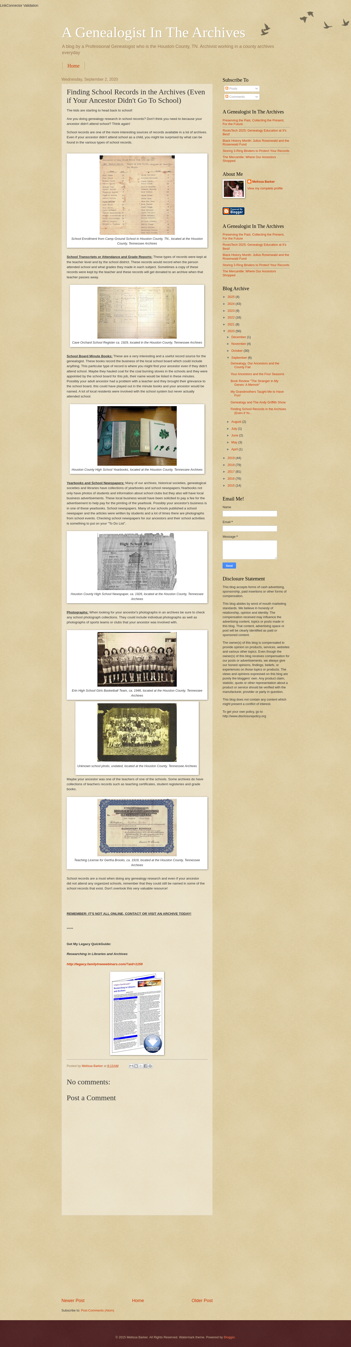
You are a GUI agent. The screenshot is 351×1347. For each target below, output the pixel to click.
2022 (231, 317)
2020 (231, 331)
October (237, 351)
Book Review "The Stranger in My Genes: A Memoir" (254, 383)
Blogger (229, 1337)
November (239, 344)
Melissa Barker (263, 181)
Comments (235, 97)
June (235, 435)
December (239, 337)
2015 (231, 485)
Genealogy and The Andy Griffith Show (258, 402)
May (234, 442)
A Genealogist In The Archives (153, 32)
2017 (231, 471)
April (234, 449)
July (234, 428)
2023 (231, 311)
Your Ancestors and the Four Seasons (257, 374)
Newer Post (73, 1300)
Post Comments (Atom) (97, 1310)
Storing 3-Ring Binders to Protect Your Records (256, 151)
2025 (231, 297)
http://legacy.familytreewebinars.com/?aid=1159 (105, 964)
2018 (231, 465)
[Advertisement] (137, 1256)
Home (73, 66)
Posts (231, 88)
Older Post (202, 1300)
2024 (231, 304)
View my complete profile (265, 188)
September (239, 357)
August (236, 422)
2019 (231, 458)
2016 (231, 478)
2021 (231, 324)
